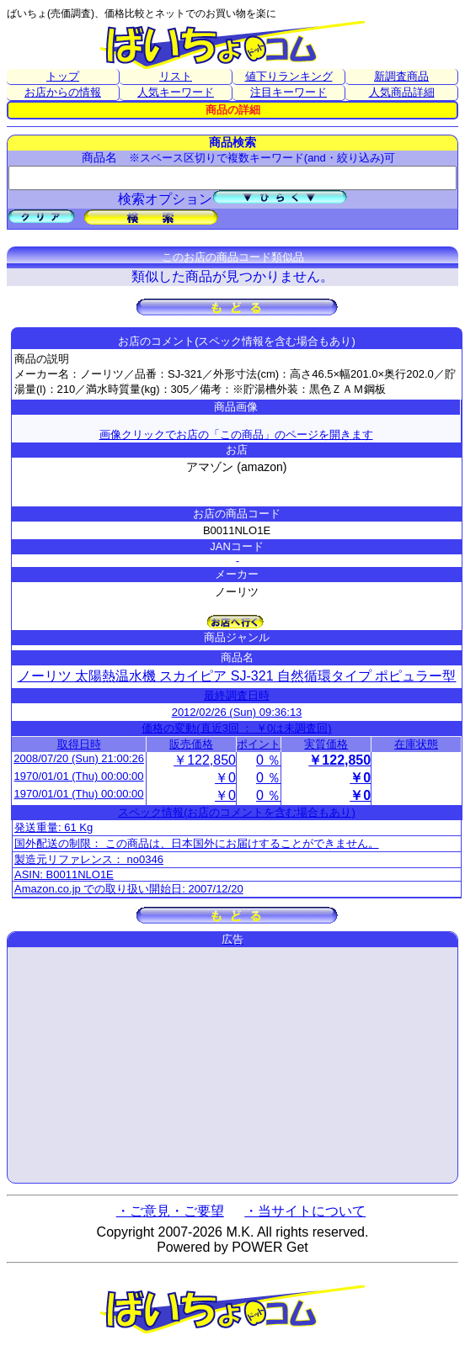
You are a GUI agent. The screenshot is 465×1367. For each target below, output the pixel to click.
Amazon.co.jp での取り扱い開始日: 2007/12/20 (128, 888)
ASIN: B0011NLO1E (64, 874)
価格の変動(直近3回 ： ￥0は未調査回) (236, 728)
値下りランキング (289, 76)
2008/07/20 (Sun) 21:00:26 (78, 758)
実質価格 (326, 744)
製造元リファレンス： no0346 (88, 859)
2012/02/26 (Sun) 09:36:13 (237, 712)
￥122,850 (205, 760)
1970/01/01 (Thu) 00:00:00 (79, 776)
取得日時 (79, 744)
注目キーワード (288, 92)
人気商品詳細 (402, 92)
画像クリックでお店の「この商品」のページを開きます (236, 434)
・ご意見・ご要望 (170, 1211)
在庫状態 (416, 744)
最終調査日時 (237, 695)
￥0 (225, 778)
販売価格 (191, 744)
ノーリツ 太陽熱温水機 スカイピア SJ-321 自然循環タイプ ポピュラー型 (237, 676)
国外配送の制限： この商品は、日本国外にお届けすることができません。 (196, 843)
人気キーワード (175, 92)
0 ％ (268, 760)
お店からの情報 (62, 92)
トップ (62, 76)
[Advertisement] (232, 1065)
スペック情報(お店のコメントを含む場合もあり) (236, 812)
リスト (175, 76)
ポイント (259, 744)
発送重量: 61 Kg (53, 827)
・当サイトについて (305, 1211)
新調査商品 (401, 76)
